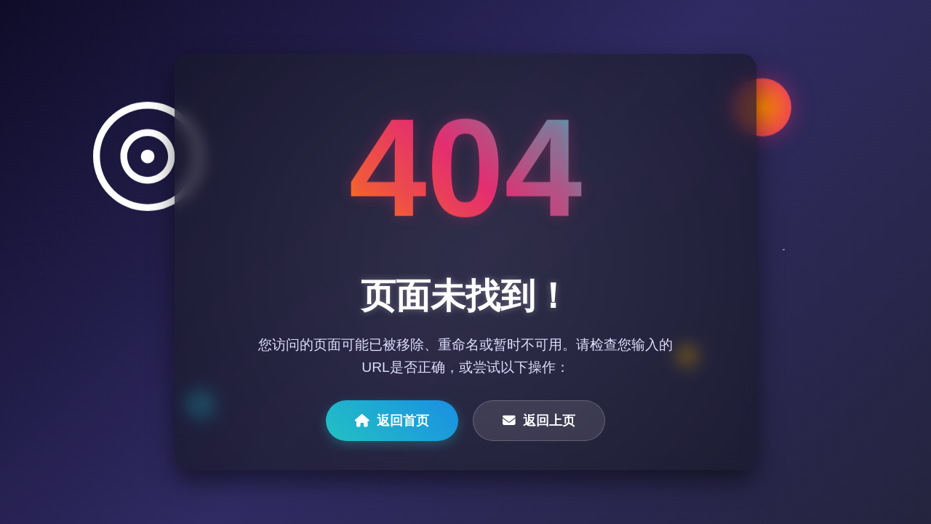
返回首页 (392, 420)
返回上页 (539, 420)
